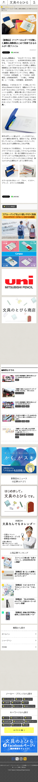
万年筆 (23, 406)
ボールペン (19, 634)
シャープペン (19, 640)
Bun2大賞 (7, 725)
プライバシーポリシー (16, 765)
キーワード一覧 (18, 730)
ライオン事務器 (7, 58)
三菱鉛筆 (7, 702)
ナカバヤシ (16, 702)
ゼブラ (26, 702)
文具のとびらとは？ (4, 765)
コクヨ (17, 434)
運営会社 (24, 767)
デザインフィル (29, 434)
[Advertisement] (19, 344)
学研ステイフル (29, 706)
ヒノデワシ (28, 699)
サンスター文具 (8, 699)
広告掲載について (26, 765)
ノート (17, 437)
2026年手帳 (7, 721)
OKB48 (28, 718)
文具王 (17, 379)
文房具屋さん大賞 (17, 718)
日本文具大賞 (19, 721)
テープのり (22, 434)
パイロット (18, 406)
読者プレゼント (31, 721)
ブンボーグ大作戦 (20, 393)
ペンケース (17, 725)
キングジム (7, 706)
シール (6, 718)
